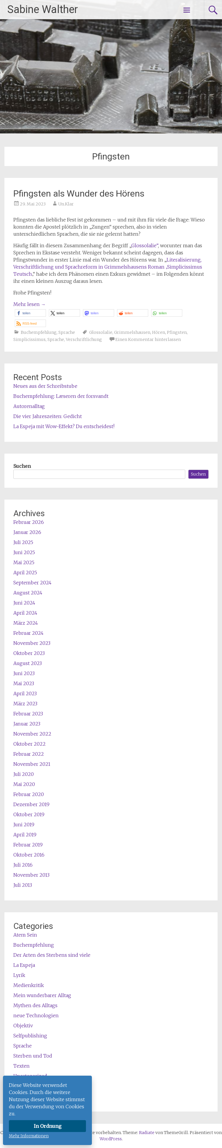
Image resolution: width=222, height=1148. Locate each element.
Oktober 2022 (29, 744)
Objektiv (23, 1026)
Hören (158, 332)
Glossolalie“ (144, 245)
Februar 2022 (28, 754)
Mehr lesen (29, 304)
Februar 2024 (28, 633)
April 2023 (25, 693)
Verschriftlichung (84, 339)
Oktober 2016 (28, 855)
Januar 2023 (26, 724)
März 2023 (25, 704)
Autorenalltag (29, 406)
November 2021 (31, 764)
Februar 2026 (28, 522)
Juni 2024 (24, 603)
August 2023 (27, 663)
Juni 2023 (24, 673)
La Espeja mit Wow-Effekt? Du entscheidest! (63, 426)
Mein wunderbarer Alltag (42, 995)
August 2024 (27, 593)
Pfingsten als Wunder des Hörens (78, 193)
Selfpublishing (30, 1036)
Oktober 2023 (29, 653)
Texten (21, 1066)
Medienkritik (28, 985)
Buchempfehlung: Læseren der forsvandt (60, 396)
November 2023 (31, 643)
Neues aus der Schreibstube (45, 386)
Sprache (66, 332)
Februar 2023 (28, 714)
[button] (30, 313)
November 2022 (32, 734)
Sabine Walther (42, 9)
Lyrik (19, 975)
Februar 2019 (28, 845)
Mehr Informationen (29, 1136)
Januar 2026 (27, 532)
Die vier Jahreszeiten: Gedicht (47, 416)
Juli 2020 (23, 774)
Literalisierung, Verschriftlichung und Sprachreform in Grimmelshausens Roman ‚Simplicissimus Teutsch (107, 267)
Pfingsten (177, 332)
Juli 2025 (23, 542)
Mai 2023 (23, 683)
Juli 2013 (22, 885)
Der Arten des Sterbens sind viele (51, 955)
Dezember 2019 (31, 804)
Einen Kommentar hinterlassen (148, 339)
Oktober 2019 (28, 814)
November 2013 (31, 875)
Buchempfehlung (39, 332)
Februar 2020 (28, 794)
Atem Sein (25, 935)
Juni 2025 (24, 552)
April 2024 (25, 613)
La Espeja (24, 965)
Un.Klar (66, 204)
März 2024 (25, 623)
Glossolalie (100, 332)
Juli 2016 (23, 865)
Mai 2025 (23, 562)
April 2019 (24, 835)
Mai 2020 (24, 784)
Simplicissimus (29, 339)
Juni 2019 (23, 824)
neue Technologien (36, 1015)
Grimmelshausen (132, 332)
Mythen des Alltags (35, 1005)
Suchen (22, 466)
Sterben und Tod (32, 1056)
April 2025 (25, 572)
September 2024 (32, 583)
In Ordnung (47, 1126)
